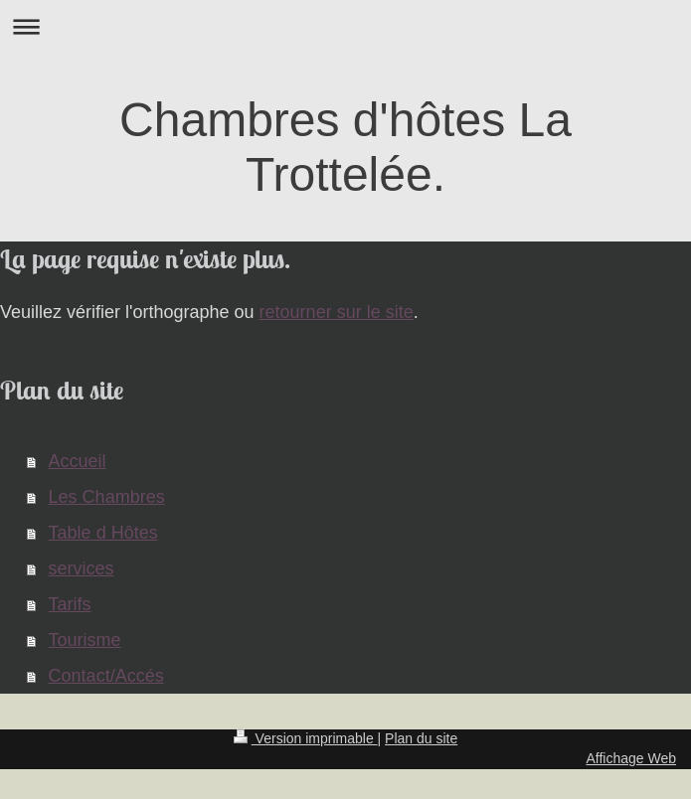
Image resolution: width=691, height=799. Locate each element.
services (81, 568)
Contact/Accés (106, 676)
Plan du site (421, 738)
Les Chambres (107, 497)
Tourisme (85, 640)
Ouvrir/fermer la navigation (345, 26)
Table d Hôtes (103, 533)
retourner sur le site (336, 312)
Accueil (77, 461)
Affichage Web (631, 758)
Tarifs (70, 604)
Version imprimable (306, 738)
